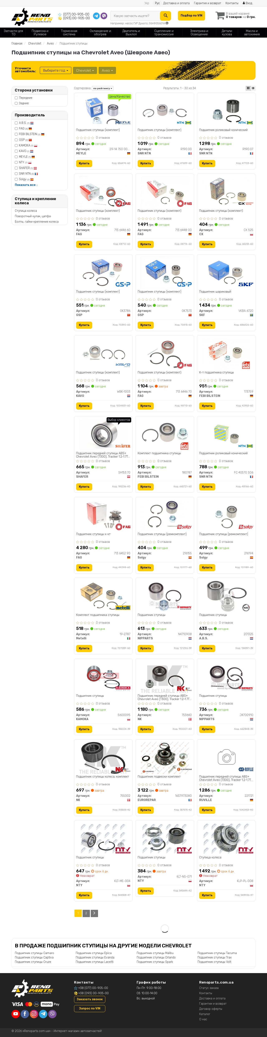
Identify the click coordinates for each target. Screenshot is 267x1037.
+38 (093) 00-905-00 (93, 993)
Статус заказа (209, 988)
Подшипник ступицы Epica (94, 953)
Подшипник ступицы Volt (214, 961)
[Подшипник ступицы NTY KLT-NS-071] (164, 838)
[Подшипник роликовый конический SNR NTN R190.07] (226, 111)
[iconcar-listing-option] (253, 88)
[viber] (52, 1014)
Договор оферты (210, 1008)
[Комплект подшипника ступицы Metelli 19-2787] (103, 596)
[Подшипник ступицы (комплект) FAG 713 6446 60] (103, 192)
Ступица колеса (26, 211)
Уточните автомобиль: (25, 69)
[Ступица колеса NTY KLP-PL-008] (226, 838)
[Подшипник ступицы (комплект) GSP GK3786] (103, 272)
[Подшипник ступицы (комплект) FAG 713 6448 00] (165, 192)
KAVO (26, 151)
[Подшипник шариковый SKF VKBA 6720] (226, 272)
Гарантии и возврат (213, 1003)
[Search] (165, 16)
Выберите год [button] (55, 70)
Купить (84, 163)
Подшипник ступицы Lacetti (94, 961)
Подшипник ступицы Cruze (33, 961)
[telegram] (43, 1014)
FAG (25, 128)
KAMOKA (28, 145)
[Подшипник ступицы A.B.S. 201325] (226, 596)
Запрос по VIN (89, 1008)
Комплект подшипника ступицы (159, 453)
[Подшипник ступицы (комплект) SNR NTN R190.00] (165, 111)
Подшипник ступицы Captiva (34, 957)
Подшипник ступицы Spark (155, 961)
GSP (25, 140)
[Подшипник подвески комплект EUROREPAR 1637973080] (165, 757)
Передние (23, 98)
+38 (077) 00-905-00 (93, 988)
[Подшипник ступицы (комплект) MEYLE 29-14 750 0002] (103, 109)
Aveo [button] (107, 70)
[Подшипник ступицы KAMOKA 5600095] (103, 677)
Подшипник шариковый (215, 291)
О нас (203, 1019)
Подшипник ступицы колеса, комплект (102, 776)
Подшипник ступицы (151, 615)
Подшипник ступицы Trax (215, 957)
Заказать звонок (90, 999)
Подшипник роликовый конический (223, 130)
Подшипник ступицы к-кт (93, 534)
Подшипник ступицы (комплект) (98, 130)
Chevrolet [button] (85, 70)
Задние (22, 103)
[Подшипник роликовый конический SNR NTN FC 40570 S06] (226, 434)
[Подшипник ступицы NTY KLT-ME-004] (103, 838)
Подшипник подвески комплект (159, 776)
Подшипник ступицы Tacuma (217, 953)
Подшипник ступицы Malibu (155, 953)
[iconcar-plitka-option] (248, 88)
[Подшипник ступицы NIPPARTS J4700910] (226, 677)
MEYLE (27, 157)
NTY (25, 162)
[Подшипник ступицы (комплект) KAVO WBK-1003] (103, 353)
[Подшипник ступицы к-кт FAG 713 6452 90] (103, 515)
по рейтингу (102, 88)
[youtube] (15, 1014)
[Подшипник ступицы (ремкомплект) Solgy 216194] (226, 515)
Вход (247, 3)
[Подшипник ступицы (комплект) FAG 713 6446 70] (165, 353)
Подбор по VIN (191, 15)
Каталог (204, 1014)
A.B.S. (26, 123)
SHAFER (28, 168)
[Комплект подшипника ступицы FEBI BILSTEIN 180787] (165, 434)
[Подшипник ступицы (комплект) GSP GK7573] (165, 272)
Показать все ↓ (26, 185)
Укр (147, 3)
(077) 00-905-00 (76, 14)
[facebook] (25, 1014)
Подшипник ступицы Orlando (156, 957)
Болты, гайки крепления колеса (37, 221)
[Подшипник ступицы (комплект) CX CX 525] (226, 192)
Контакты (231, 3)
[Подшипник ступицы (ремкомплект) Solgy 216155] (165, 515)
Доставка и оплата (176, 3)
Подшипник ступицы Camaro (34, 953)
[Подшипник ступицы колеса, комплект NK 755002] (103, 757)
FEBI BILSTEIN (31, 134)
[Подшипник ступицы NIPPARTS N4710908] (164, 596)
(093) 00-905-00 (76, 18)
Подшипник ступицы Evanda (95, 957)
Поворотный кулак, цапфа (33, 216)
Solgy (26, 179)
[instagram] (34, 1014)
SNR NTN (28, 173)
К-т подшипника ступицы (216, 372)
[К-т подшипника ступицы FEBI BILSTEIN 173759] (226, 353)
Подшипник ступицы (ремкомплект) (162, 534)
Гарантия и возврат (207, 3)
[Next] (94, 913)
